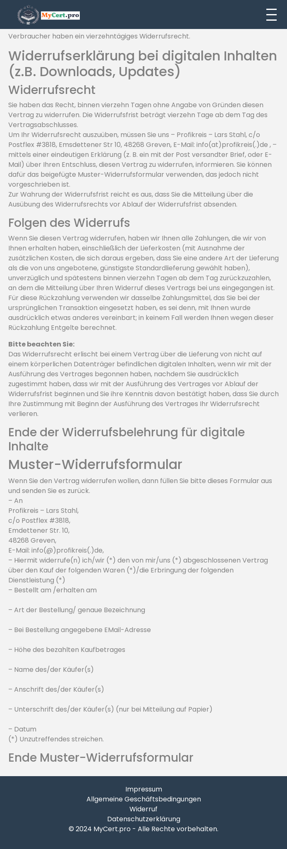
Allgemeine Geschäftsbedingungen (143, 799)
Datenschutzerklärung (143, 819)
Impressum (143, 789)
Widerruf (143, 809)
